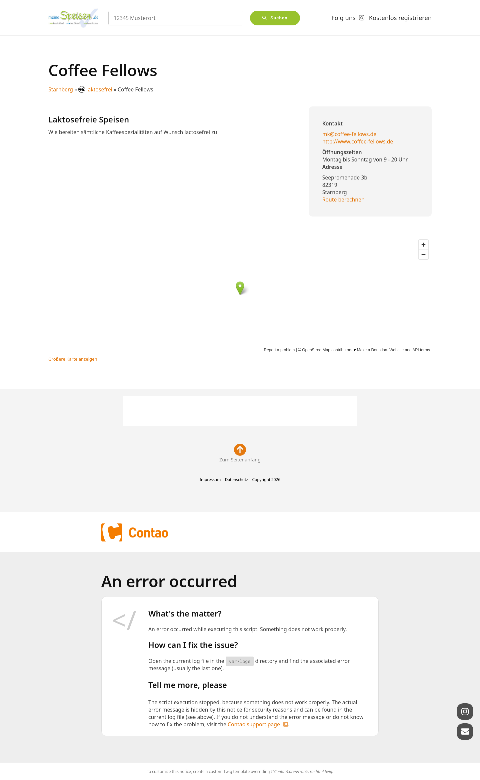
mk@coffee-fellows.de (349, 134)
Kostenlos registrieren (400, 18)
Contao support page (254, 724)
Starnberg (60, 89)
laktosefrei (96, 89)
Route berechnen (343, 199)
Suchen (279, 18)
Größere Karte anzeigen (72, 359)
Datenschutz (236, 479)
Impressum (210, 479)
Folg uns (343, 18)
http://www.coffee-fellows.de (357, 141)
